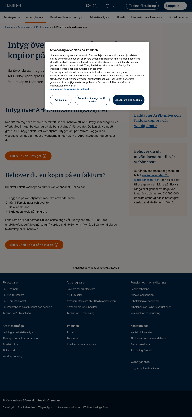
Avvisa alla (61, 100)
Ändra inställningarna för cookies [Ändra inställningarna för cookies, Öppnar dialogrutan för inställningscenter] (92, 100)
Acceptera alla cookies (128, 100)
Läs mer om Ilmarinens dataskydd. (69, 89)
